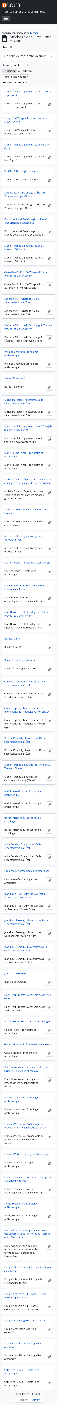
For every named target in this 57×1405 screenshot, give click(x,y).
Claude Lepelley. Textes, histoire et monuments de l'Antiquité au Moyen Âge (27, 709)
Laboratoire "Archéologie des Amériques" (27, 871)
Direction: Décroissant (14, 82)
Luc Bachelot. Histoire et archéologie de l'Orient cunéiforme (26, 587)
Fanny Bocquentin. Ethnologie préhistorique (21, 1205)
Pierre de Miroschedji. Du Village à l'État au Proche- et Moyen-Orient (28, 327)
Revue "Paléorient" (14, 378)
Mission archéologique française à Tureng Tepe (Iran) (28, 93)
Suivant (36, 1399)
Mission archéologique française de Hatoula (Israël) (24, 537)
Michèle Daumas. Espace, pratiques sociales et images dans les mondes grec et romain (28, 481)
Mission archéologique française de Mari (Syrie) (27, 146)
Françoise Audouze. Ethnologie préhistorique (21, 1099)
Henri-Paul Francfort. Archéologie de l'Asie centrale (27, 996)
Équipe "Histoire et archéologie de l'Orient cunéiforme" (27, 1269)
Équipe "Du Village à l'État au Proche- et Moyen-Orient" (26, 119)
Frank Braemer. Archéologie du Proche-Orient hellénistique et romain (26, 1069)
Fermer (34, 33)
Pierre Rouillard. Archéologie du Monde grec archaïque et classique (26, 220)
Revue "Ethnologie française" (20, 660)
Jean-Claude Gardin (15, 973)
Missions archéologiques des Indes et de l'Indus (26, 511)
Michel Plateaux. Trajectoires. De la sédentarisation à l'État (23, 401)
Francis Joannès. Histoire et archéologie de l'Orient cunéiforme (28, 1178)
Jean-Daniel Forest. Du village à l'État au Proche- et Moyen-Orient (26, 613)
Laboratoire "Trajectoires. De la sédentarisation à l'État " (21, 300)
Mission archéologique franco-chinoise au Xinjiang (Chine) (27, 766)
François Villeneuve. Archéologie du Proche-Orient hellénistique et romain (25, 1125)
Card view (9, 70)
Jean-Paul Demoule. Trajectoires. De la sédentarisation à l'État (25, 948)
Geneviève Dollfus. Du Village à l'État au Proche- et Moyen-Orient (26, 274)
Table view (25, 70)
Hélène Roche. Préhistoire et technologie (27, 1021)
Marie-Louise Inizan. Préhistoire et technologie (23, 454)
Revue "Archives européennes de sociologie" (22, 819)
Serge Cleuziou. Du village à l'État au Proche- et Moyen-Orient (24, 194)
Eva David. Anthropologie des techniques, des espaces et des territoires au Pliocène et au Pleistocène (27, 1233)
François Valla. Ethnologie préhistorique (26, 1154)
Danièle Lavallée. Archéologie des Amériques (22, 1345)
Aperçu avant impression (16, 65)
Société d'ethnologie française (21, 171)
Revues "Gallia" (12, 638)
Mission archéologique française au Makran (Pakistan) (24, 247)
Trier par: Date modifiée (15, 76)
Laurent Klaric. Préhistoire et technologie (27, 562)
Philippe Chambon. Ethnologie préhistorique (21, 353)
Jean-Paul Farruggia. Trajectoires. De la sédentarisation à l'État (26, 922)
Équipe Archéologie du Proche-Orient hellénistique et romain (25, 1295)
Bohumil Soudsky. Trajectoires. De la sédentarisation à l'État (24, 740)
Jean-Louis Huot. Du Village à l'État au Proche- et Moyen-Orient (25, 895)
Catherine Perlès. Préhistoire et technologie (21, 1371)
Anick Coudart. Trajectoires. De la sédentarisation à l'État (22, 846)
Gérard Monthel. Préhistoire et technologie (28, 1044)
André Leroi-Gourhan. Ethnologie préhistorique (22, 793)
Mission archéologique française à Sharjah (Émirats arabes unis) (28, 428)
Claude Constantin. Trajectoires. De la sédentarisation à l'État (25, 683)
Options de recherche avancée (25, 56)
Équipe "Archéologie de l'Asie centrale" (25, 1320)
